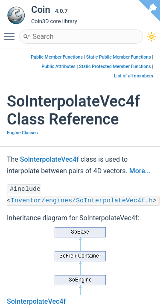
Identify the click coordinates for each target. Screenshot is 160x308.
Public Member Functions (57, 57)
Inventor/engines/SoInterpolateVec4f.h (82, 200)
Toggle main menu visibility (11, 32)
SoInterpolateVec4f (49, 159)
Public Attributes (59, 66)
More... (140, 171)
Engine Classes (22, 133)
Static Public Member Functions (118, 57)
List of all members (133, 76)
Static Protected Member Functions (115, 66)
